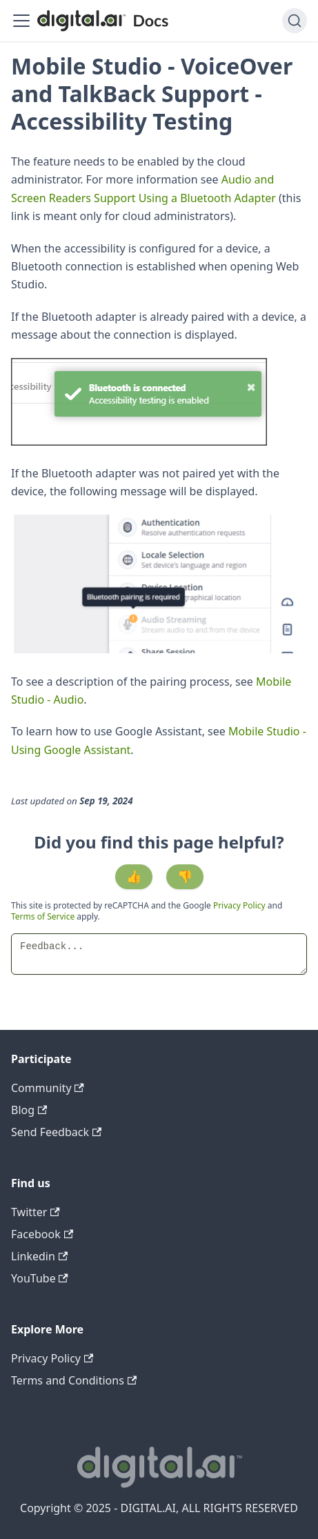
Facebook (42, 1234)
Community (47, 1087)
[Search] (294, 20)
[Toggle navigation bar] (21, 20)
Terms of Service (42, 916)
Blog (29, 1110)
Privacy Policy (240, 905)
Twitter (35, 1212)
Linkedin (39, 1256)
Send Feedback (56, 1132)
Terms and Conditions (74, 1380)
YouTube (39, 1278)
